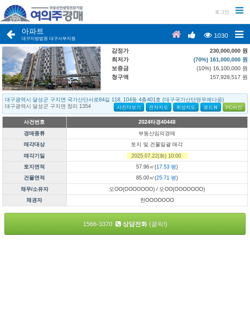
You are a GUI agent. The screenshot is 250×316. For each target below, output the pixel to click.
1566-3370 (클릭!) (125, 223)
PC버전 (234, 107)
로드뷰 (210, 107)
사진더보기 (129, 107)
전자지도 (158, 107)
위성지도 (186, 107)
